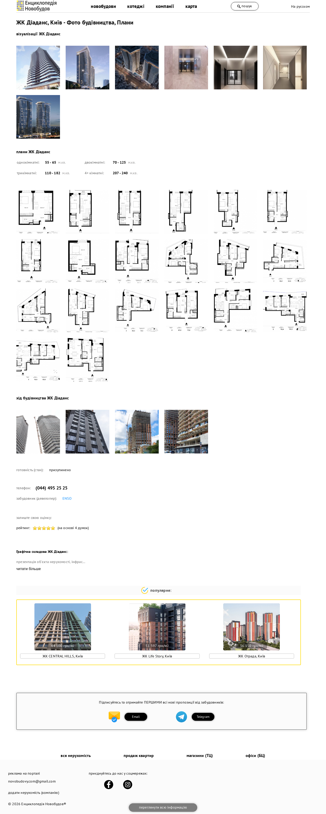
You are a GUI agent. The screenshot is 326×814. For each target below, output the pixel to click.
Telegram (203, 717)
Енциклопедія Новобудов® (43, 804)
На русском (300, 6)
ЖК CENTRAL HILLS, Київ (63, 656)
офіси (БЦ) (255, 755)
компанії (165, 6)
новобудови (103, 6)
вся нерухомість (76, 755)
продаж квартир (139, 755)
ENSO (67, 498)
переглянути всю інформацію (163, 807)
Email (136, 717)
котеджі (135, 6)
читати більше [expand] (28, 569)
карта (191, 6)
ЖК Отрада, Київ (251, 656)
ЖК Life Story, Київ (157, 656)
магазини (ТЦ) (200, 755)
